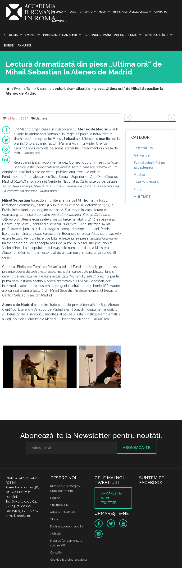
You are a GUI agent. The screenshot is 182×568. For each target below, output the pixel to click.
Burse (9, 45)
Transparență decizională (130, 11)
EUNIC (132, 35)
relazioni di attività (63, 512)
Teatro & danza (146, 182)
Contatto (160, 11)
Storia (54, 519)
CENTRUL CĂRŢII (156, 35)
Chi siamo (86, 11)
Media (102, 11)
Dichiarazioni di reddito (66, 526)
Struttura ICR (59, 505)
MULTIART (142, 197)
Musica (139, 175)
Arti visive (142, 155)
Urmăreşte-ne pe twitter (111, 498)
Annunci (24, 45)
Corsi (73, 11)
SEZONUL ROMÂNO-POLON (104, 35)
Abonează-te (136, 447)
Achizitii (55, 533)
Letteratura (143, 148)
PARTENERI (58, 21)
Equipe (55, 498)
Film (137, 189)
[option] (40, 367)
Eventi (30, 35)
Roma (13, 35)
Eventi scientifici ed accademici (149, 165)
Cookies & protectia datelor (68, 559)
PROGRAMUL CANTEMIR (60, 35)
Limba (57, 11)
